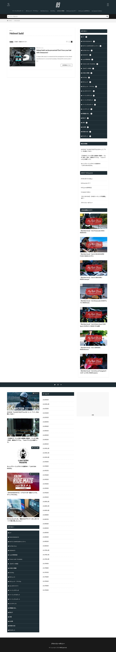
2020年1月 (46, 444)
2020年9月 (46, 422)
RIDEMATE (86, 55)
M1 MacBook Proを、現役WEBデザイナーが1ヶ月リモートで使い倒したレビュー (23, 520)
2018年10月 (46, 510)
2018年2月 (46, 541)
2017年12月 (46, 550)
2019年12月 (46, 448)
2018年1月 (46, 546)
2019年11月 (46, 453)
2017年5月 (46, 581)
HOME (10, 20)
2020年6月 (46, 426)
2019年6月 (46, 475)
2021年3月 (46, 408)
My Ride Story (44, 11)
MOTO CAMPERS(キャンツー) (91, 46)
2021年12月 (46, 404)
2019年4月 (46, 484)
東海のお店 (86, 132)
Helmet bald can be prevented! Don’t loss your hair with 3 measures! (53, 51)
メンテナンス (87, 109)
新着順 (11, 41)
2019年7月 (46, 470)
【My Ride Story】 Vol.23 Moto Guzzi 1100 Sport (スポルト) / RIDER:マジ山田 (93, 325)
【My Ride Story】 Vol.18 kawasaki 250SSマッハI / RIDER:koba (93, 302)
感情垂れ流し (87, 114)
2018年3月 (46, 537)
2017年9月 (46, 563)
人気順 (16, 41)
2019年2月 (46, 492)
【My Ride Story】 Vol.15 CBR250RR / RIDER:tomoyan (91, 278)
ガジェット (86, 82)
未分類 (33, 48)
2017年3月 (46, 590)
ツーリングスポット (89, 100)
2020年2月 (46, 439)
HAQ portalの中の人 (84, 11)
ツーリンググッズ (88, 95)
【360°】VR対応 (88, 68)
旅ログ (85, 118)
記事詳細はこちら (66, 65)
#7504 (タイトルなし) (86, 178)
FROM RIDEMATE (88, 41)
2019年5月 (46, 479)
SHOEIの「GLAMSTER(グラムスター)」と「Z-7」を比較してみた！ (93, 150)
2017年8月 (46, 568)
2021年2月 (46, 413)
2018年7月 (46, 519)
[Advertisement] (93, 402)
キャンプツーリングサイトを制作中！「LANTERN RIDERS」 (91, 164)
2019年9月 (46, 461)
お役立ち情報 (60, 11)
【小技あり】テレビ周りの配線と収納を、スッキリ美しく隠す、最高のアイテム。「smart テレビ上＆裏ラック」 (93, 157)
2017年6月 (46, 577)
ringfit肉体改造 (87, 59)
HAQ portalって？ (71, 11)
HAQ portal (63, 647)
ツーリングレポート (17, 11)
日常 (84, 123)
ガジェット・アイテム (32, 11)
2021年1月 (46, 417)
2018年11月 (46, 506)
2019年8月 (46, 466)
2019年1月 (46, 497)
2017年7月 (46, 572)
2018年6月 (46, 523)
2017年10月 (46, 559)
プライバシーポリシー (87, 202)
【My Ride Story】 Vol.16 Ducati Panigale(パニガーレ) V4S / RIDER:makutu (93, 372)
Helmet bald (17, 20)
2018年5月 (46, 528)
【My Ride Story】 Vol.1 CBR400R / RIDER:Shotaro (90, 348)
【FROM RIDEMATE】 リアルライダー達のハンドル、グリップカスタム (22, 493)
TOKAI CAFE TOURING (90, 64)
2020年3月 (46, 435)
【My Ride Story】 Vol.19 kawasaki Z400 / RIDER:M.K (92, 231)
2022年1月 (46, 399)
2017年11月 (46, 554)
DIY (84, 37)
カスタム (52, 11)
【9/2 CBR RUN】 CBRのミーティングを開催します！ (93, 197)
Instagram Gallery (97, 11)
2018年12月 (46, 501)
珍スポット (86, 136)
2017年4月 (46, 585)
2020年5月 (46, 430)
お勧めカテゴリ (22, 41)
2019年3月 (46, 488)
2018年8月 (46, 515)
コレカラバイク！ (88, 91)
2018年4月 (46, 532)
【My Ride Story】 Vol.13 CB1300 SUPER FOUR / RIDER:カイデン (92, 255)
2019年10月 (46, 457)
